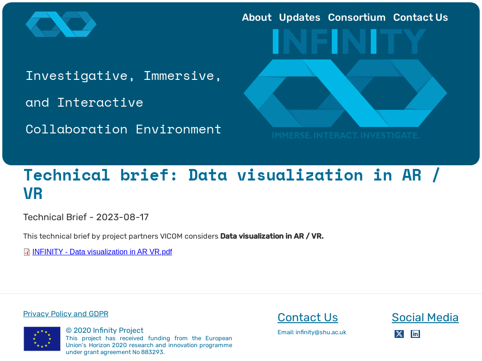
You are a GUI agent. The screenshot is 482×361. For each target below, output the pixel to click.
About (257, 17)
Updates (300, 17)
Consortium (357, 17)
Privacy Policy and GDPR (65, 313)
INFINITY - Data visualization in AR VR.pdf (102, 252)
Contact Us (420, 17)
